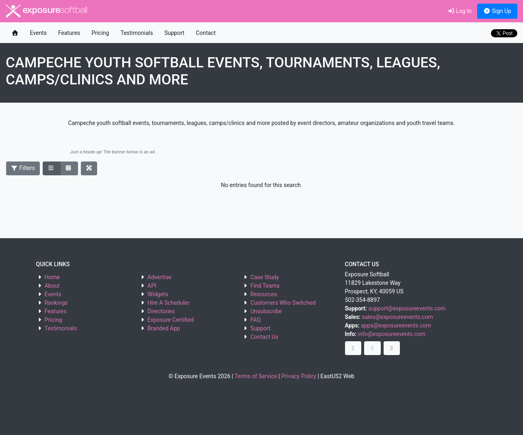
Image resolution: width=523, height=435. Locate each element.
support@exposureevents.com (406, 308)
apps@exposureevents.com (396, 325)
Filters (23, 168)
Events (38, 33)
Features (69, 33)
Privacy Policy (298, 376)
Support (174, 33)
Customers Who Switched (282, 302)
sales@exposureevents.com (397, 317)
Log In (459, 11)
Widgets (158, 294)
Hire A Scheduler (168, 302)
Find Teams (265, 285)
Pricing (100, 33)
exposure (46, 10)
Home (52, 277)
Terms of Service (255, 376)
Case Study (264, 277)
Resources (263, 294)
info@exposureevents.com (391, 334)
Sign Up (497, 11)
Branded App (164, 328)
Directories (161, 311)
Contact (206, 33)
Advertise (159, 277)
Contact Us (264, 337)
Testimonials (136, 33)
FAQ (255, 320)
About (51, 285)
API (152, 285)
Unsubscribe (266, 311)
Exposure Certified (171, 320)
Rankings (55, 302)
